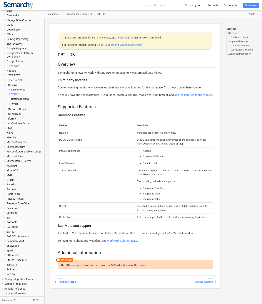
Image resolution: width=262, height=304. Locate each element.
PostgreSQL (14, 193)
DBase (10, 34)
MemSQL (12, 137)
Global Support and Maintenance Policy (119, 44)
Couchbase (13, 29)
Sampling (12, 212)
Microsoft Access (16, 142)
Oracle (10, 179)
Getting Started (20, 99)
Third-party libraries (240, 37)
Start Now (251, 5)
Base (9, 10)
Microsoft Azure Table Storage (24, 151)
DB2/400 (14, 104)
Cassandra (13, 15)
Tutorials (213, 5)
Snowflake (13, 245)
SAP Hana (12, 226)
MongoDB (12, 170)
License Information (15, 293)
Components (72, 14)
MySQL (11, 175)
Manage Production (15, 283)
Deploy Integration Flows (18, 279)
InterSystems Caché (18, 123)
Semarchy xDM (15, 241)
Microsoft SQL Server (19, 160)
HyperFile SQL (15, 80)
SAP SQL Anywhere (18, 236)
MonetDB (12, 165)
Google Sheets (15, 61)
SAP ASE (12, 222)
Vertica (11, 274)
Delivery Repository (18, 39)
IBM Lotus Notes (16, 109)
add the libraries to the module (193, 95)
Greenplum (13, 66)
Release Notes (17, 89)
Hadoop (11, 70)
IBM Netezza (14, 113)
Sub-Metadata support (242, 49)
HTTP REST (13, 75)
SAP (9, 217)
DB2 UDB (14, 94)
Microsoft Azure (16, 146)
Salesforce (13, 208)
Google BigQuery (16, 48)
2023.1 (252, 14)
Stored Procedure (17, 259)
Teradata (12, 264)
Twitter (11, 269)
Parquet (11, 189)
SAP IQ (11, 231)
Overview (232, 33)
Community (230, 5)
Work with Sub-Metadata (122, 240)
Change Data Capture (19, 20)
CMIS (10, 24)
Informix (11, 118)
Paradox (11, 184)
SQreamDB (13, 255)
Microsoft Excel (15, 156)
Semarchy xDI (54, 14)
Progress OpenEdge (18, 203)
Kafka (10, 132)
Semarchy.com (193, 5)
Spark (10, 250)
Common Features (240, 45)
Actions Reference (14, 288)
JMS (9, 128)
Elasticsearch (14, 43)
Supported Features (238, 41)
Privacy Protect (15, 198)
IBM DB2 (12, 84)
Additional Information (239, 54)
